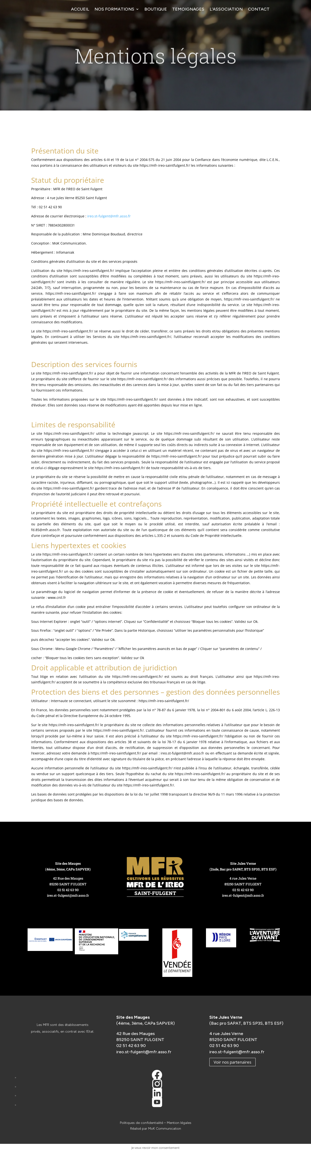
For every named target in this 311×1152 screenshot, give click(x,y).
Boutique (155, 9)
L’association (226, 9)
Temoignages (188, 9)
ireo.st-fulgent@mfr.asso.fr (109, 216)
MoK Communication (164, 1129)
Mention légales (179, 1123)
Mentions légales (156, 63)
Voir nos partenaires (232, 1062)
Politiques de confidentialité (141, 1123)
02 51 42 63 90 (68, 890)
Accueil (80, 9)
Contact (259, 9)
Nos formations (114, 9)
